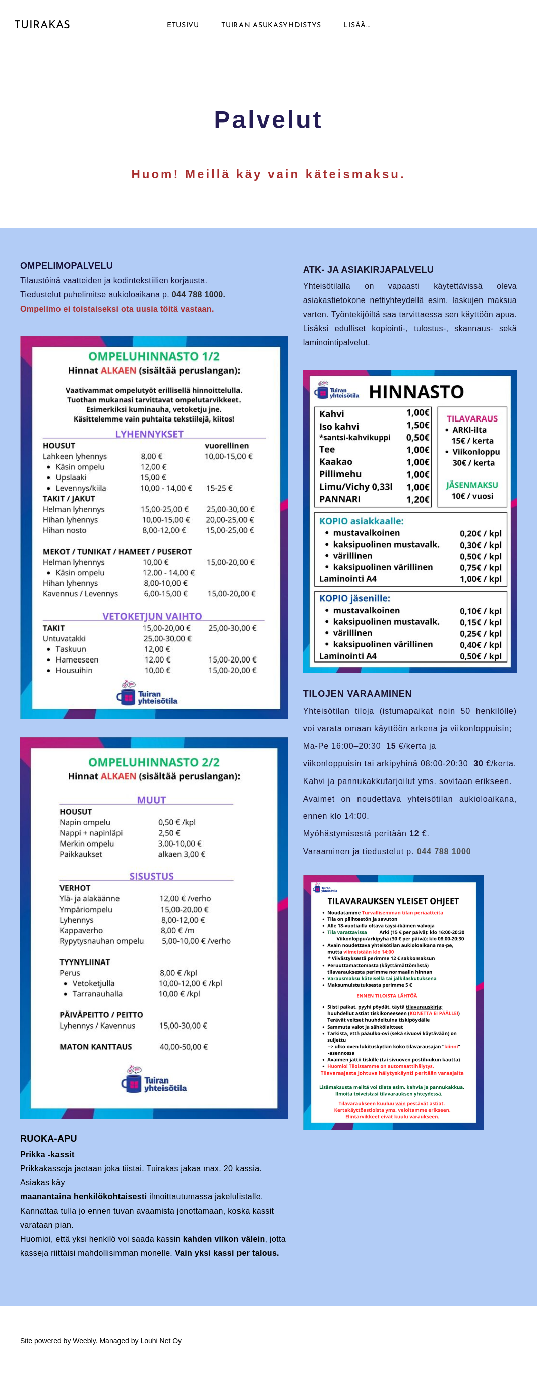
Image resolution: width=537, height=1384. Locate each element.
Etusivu (183, 30)
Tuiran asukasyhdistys (271, 30)
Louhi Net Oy (161, 1350)
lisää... (356, 30)
